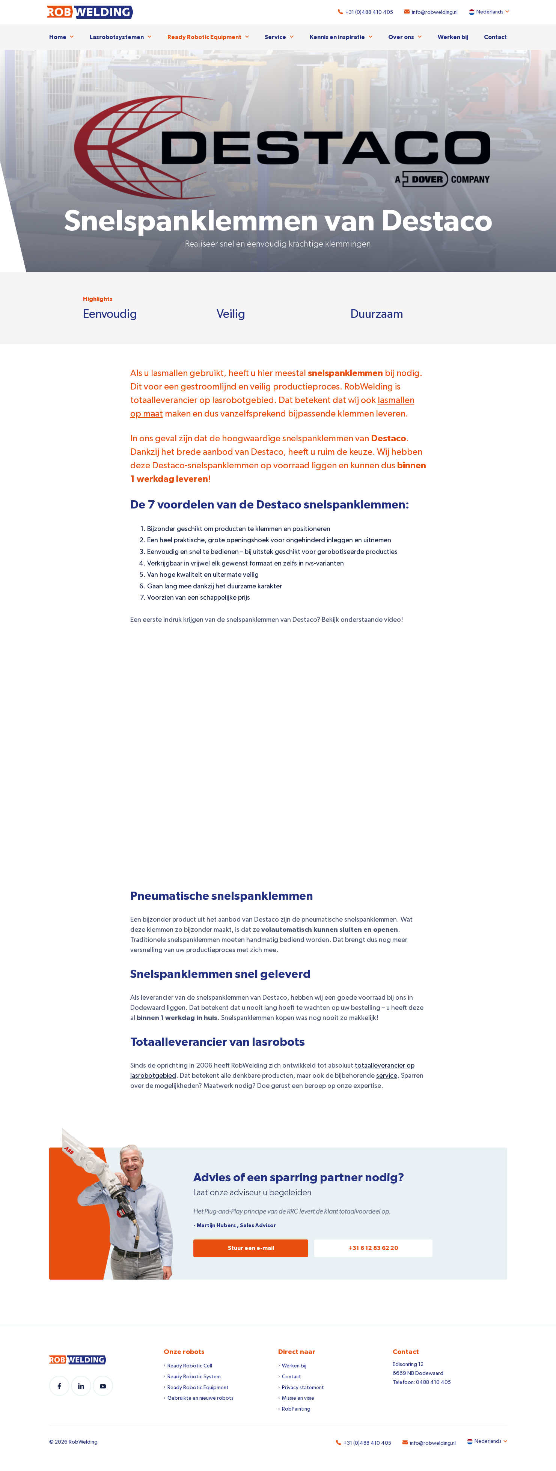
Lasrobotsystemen (117, 37)
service (386, 1075)
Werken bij (453, 37)
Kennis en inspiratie (337, 37)
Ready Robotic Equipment (204, 37)
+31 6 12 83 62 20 (373, 1248)
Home (57, 37)
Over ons (401, 37)
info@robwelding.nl (433, 12)
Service (275, 37)
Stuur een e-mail (251, 1248)
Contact (495, 37)
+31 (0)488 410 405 (367, 12)
